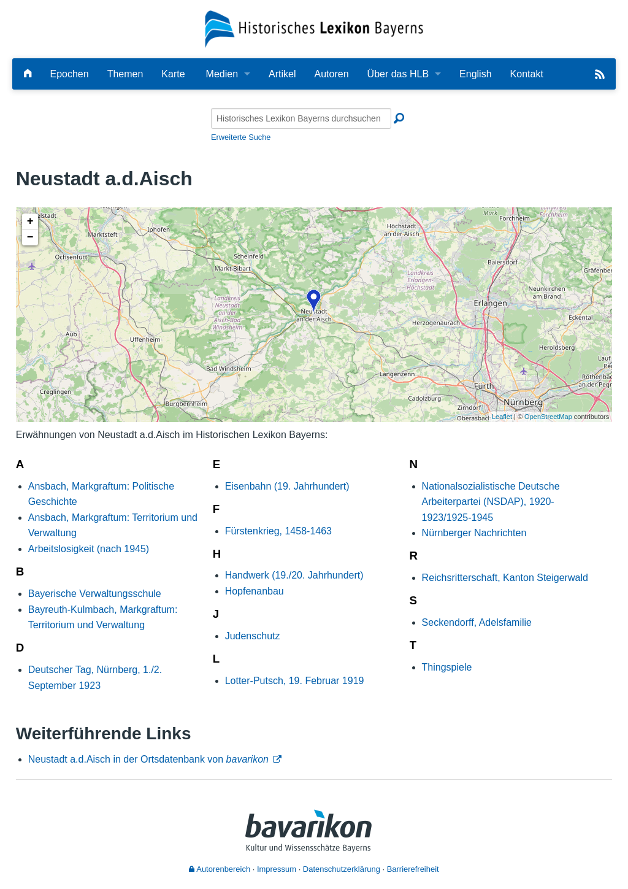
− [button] (30, 237)
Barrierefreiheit (413, 869)
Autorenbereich (219, 869)
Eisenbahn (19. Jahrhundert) (287, 486)
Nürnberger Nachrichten (474, 533)
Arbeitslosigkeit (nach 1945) (88, 549)
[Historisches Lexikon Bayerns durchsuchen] (301, 118)
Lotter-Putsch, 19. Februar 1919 (294, 680)
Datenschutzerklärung (341, 869)
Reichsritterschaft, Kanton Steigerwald (505, 577)
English (475, 74)
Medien (222, 74)
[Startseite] (314, 28)
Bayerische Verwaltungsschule (94, 593)
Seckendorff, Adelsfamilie (477, 622)
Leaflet (502, 416)
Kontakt (526, 74)
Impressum (276, 869)
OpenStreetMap (548, 416)
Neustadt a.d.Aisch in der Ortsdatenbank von (148, 759)
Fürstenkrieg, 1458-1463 (278, 531)
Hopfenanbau (254, 591)
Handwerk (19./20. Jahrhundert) (294, 575)
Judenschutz (252, 636)
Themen (125, 74)
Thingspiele (447, 667)
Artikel (282, 74)
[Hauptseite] (27, 74)
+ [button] (30, 221)
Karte (173, 74)
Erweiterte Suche (240, 137)
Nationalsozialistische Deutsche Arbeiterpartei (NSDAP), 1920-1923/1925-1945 (491, 502)
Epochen (69, 74)
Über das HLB (398, 74)
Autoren (332, 74)
